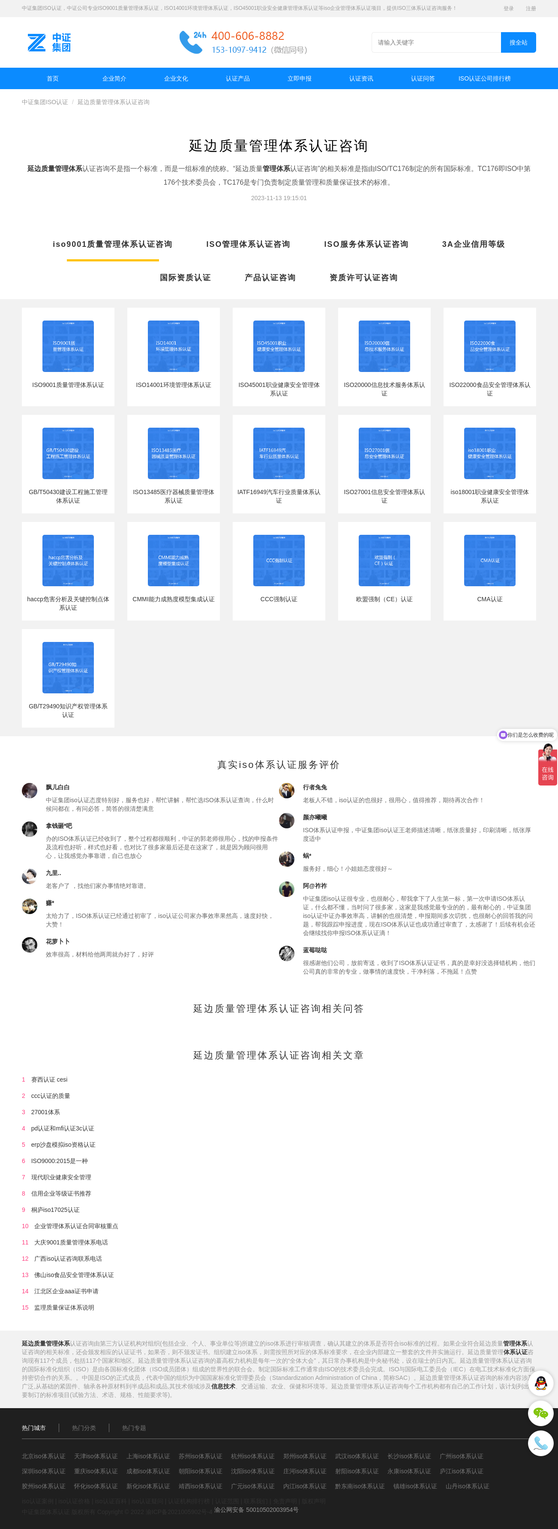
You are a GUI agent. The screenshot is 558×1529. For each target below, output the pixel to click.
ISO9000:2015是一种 (59, 1160)
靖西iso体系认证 (200, 1486)
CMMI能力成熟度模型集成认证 (173, 599)
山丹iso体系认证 (467, 1486)
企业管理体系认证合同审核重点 (76, 1226)
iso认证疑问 (147, 1501)
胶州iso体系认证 (44, 1486)
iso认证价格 (74, 1501)
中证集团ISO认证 (45, 102)
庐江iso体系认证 (461, 1471)
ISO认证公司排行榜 (485, 78)
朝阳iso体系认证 (200, 1471)
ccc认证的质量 (50, 1095)
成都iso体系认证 (148, 1471)
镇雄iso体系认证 (415, 1486)
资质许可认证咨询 (364, 277)
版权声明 (314, 1501)
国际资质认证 (185, 277)
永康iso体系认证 (409, 1471)
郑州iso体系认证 (305, 1456)
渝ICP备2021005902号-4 (179, 1511)
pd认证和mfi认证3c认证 (62, 1128)
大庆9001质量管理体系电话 (71, 1242)
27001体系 (45, 1112)
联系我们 (256, 1501)
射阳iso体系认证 (357, 1471)
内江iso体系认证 (305, 1486)
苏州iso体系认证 (200, 1456)
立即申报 (300, 78)
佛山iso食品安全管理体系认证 (74, 1274)
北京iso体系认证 (44, 1456)
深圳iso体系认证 (44, 1471)
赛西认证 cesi (49, 1079)
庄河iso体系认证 (305, 1471)
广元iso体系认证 (253, 1486)
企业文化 (176, 78)
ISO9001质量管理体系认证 (68, 384)
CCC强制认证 (279, 599)
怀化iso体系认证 (96, 1486)
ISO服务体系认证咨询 (366, 244)
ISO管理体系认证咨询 (248, 244)
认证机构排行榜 (189, 1501)
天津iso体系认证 (96, 1456)
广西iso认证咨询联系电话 (68, 1258)
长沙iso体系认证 (409, 1456)
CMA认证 (489, 599)
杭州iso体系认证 (253, 1456)
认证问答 (423, 78)
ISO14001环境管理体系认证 (173, 384)
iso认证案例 (38, 1501)
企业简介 (114, 78)
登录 (509, 9)
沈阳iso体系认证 (253, 1471)
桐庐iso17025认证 (55, 1209)
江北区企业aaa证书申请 (66, 1291)
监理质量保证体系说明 (64, 1307)
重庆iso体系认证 (96, 1471)
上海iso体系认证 (148, 1456)
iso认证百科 (111, 1501)
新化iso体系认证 (148, 1486)
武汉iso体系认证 (357, 1456)
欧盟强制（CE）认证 (384, 599)
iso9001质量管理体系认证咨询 (113, 244)
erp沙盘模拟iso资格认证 (63, 1144)
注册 (531, 9)
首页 (53, 78)
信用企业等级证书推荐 (61, 1193)
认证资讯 (361, 78)
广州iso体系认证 (461, 1456)
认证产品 (238, 78)
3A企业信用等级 (473, 244)
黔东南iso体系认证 (360, 1486)
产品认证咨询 (270, 277)
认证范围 (227, 1501)
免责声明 (285, 1501)
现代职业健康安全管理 (61, 1177)
